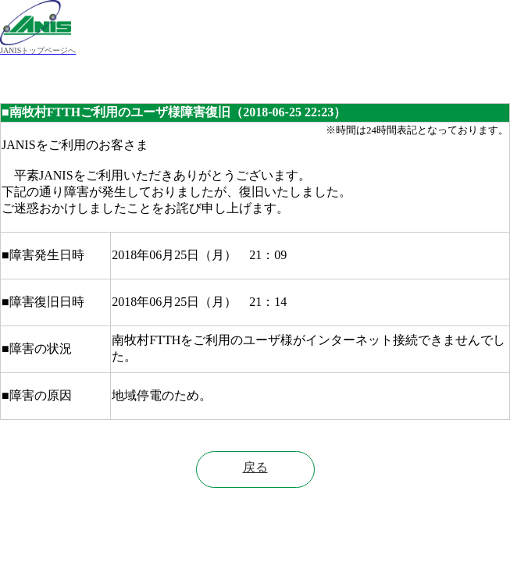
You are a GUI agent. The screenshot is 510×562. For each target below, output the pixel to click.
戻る (255, 467)
